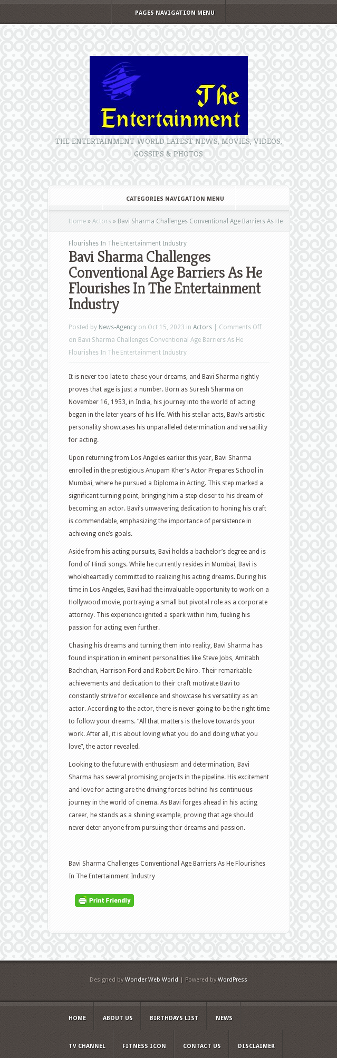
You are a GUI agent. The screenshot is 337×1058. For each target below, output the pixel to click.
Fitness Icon (144, 1046)
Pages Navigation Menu (168, 12)
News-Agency (118, 327)
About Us (118, 1018)
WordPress (232, 979)
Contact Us (202, 1046)
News (224, 1018)
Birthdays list (174, 1018)
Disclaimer (256, 1046)
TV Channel (87, 1046)
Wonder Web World (151, 979)
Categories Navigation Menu (168, 198)
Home (77, 221)
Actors (101, 221)
